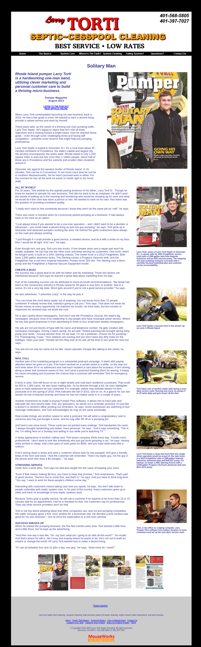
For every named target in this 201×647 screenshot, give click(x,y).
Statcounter (100, 605)
